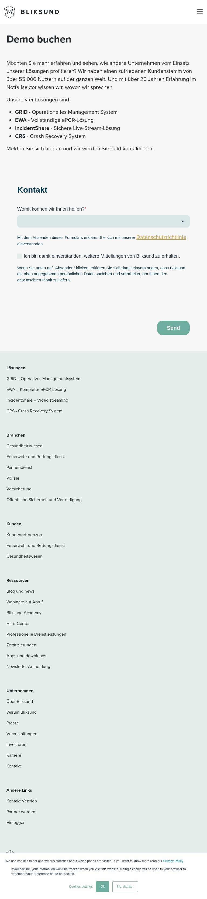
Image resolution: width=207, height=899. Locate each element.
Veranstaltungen (21, 734)
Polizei (12, 478)
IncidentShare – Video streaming (37, 400)
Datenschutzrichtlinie (161, 237)
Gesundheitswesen (24, 446)
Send (173, 328)
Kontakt (13, 766)
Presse (12, 723)
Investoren (16, 744)
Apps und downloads (26, 656)
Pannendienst (19, 467)
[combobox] (103, 221)
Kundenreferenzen (24, 535)
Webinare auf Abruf (24, 602)
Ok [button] (103, 887)
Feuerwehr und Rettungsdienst (35, 457)
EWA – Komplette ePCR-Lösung (36, 389)
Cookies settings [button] (81, 887)
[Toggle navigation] (199, 11)
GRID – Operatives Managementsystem (43, 379)
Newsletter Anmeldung (28, 666)
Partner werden (20, 812)
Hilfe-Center (18, 623)
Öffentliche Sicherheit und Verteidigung (44, 500)
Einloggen (16, 822)
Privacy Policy (173, 861)
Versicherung (19, 489)
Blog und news (20, 591)
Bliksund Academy (24, 613)
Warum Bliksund (21, 712)
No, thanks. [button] (125, 887)
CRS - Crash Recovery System (34, 411)
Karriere (13, 755)
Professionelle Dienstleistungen (36, 634)
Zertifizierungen (21, 645)
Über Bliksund (19, 701)
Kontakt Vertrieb (21, 801)
